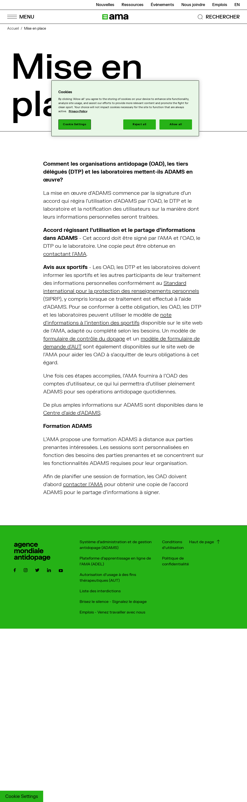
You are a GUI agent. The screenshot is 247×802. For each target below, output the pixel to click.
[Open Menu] (20, 17)
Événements (162, 4)
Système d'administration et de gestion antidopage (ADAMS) (116, 545)
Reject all (139, 124)
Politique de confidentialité (175, 561)
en (237, 4)
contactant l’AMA (64, 254)
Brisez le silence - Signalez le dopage (113, 601)
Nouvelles (105, 4)
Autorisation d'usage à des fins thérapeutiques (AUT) (108, 577)
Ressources (133, 4)
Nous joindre (193, 4)
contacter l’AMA (83, 484)
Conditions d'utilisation (173, 545)
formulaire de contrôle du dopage (84, 338)
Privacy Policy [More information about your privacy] (78, 111)
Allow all (176, 124)
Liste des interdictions (100, 591)
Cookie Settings (21, 796)
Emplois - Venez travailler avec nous (112, 612)
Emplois (219, 4)
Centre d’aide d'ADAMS (71, 413)
